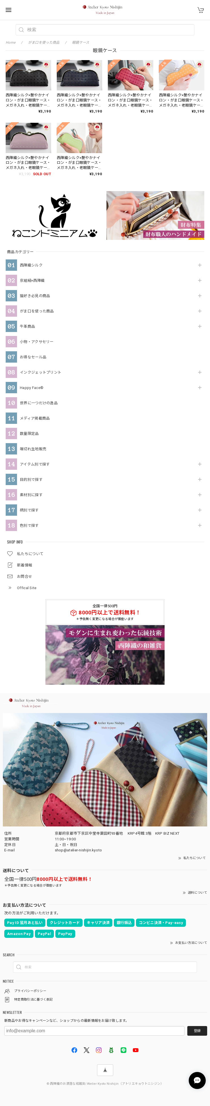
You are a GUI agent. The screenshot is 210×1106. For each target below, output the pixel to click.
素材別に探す (31, 495)
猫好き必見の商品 (35, 296)
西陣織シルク (31, 265)
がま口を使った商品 (37, 311)
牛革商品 (27, 326)
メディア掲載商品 (35, 418)
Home (10, 43)
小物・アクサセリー (37, 342)
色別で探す (29, 525)
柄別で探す (29, 510)
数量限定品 (29, 434)
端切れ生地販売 (33, 449)
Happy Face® (31, 388)
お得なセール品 (33, 357)
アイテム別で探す (35, 464)
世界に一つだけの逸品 (39, 403)
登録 (197, 1031)
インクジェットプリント (40, 372)
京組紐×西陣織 (32, 280)
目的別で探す (31, 479)
